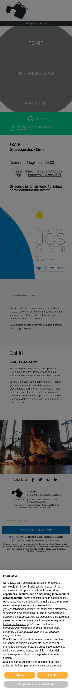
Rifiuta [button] (19, 675)
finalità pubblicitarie (14, 624)
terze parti (63, 601)
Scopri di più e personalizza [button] (36, 684)
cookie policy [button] (58, 597)
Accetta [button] (52, 675)
